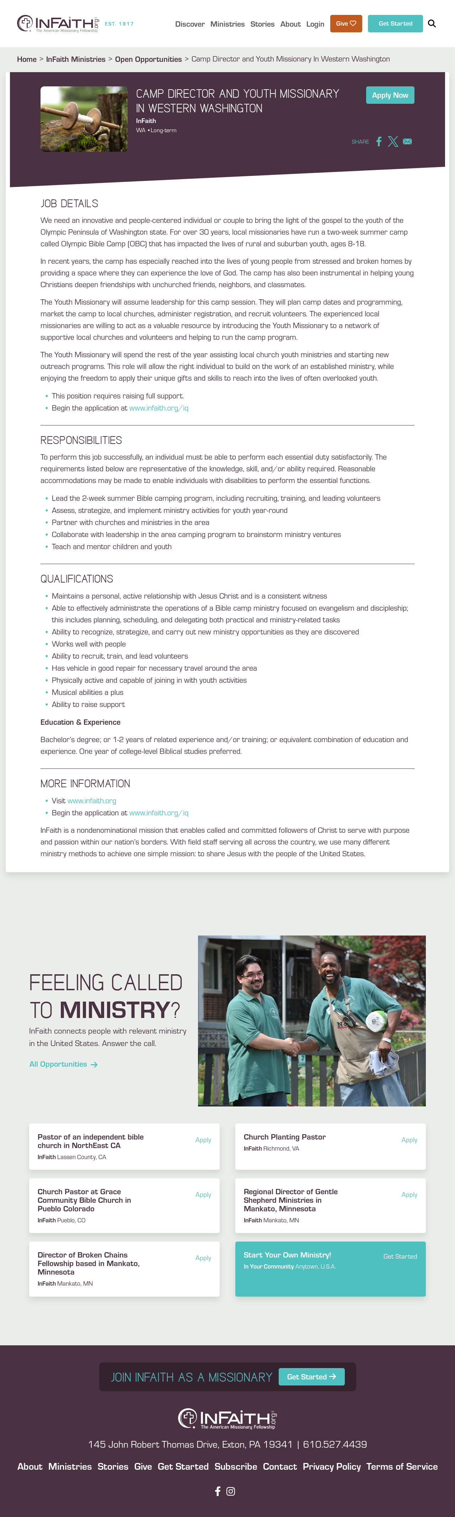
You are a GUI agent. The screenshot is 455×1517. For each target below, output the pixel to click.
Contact (280, 1466)
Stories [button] (263, 23)
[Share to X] (393, 141)
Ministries (70, 1466)
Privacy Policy (332, 1466)
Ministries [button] (227, 23)
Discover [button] (190, 23)
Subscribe (236, 1466)
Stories (113, 1466)
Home (27, 58)
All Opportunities (63, 1063)
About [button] (290, 23)
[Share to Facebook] (379, 141)
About (30, 1466)
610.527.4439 (335, 1444)
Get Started (395, 22)
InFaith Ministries (76, 58)
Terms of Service (402, 1466)
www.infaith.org (92, 800)
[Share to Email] (407, 141)
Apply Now (390, 94)
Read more (330, 1260)
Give (143, 1466)
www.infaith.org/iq (158, 408)
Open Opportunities (148, 58)
